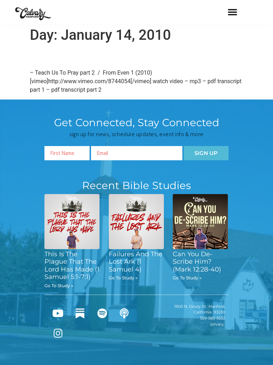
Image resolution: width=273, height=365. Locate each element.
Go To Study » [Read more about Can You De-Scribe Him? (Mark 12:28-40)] (187, 277)
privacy (217, 324)
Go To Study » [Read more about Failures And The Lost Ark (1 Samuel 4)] (123, 277)
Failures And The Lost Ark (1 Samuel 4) (135, 261)
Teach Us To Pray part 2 (90, 56)
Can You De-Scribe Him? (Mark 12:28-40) (197, 261)
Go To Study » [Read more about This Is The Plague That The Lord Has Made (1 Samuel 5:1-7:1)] (58, 285)
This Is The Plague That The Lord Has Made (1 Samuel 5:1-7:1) (72, 265)
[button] (232, 11)
